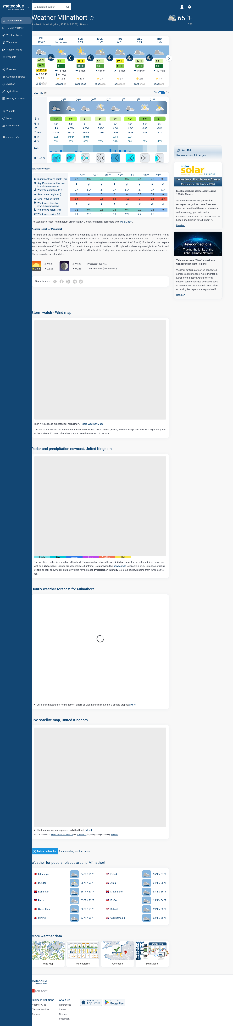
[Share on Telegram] (81, 281)
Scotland (42, 24)
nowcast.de (125, 566)
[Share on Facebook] (67, 281)
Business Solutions (48, 996)
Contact (69, 1012)
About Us (70, 996)
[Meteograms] (88, 954)
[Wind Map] (54, 954)
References (71, 1002)
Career (68, 1007)
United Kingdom (56, 24)
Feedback (70, 1018)
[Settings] (170, 7)
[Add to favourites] (97, 17)
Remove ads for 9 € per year (204, 152)
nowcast (120, 835)
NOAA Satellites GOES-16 (67, 835)
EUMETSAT (87, 835)
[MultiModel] (158, 954)
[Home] (13, 7)
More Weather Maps (100, 424)
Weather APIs (44, 1002)
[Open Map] (73, 6)
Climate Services (46, 1007)
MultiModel (132, 221)
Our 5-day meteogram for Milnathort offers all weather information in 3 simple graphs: (92, 704)
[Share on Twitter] (74, 281)
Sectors (41, 1012)
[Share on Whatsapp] (60, 281)
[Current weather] (159, 19)
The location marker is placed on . (70, 830)
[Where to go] (123, 954)
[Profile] (162, 7)
